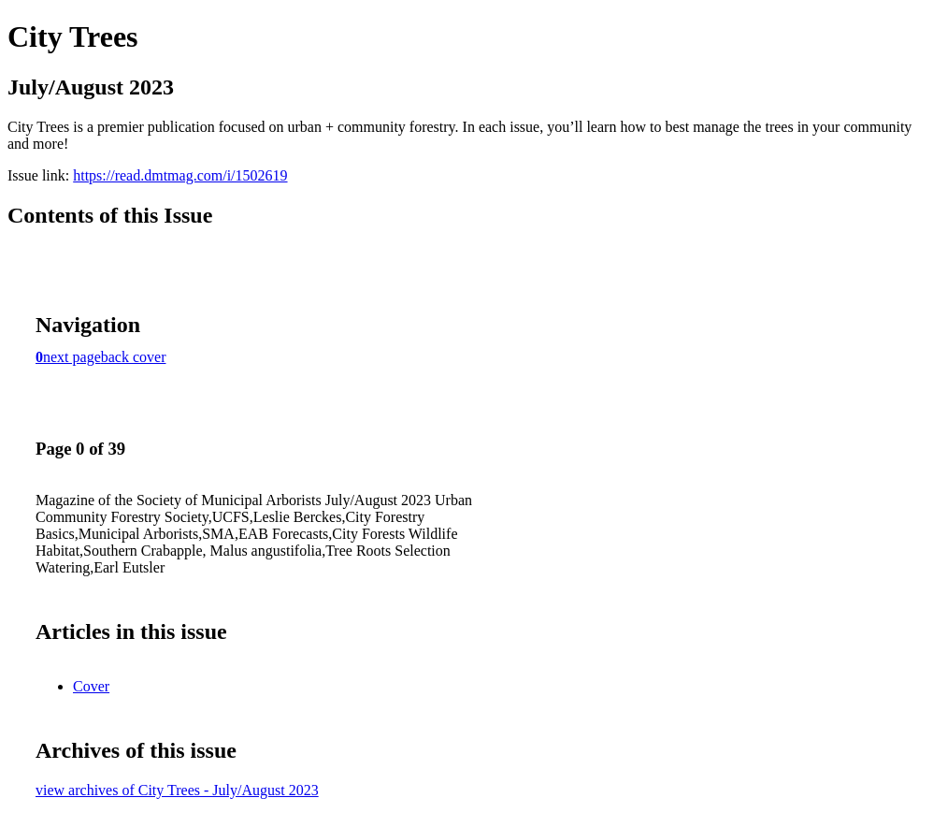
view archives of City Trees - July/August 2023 (177, 790)
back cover (133, 357)
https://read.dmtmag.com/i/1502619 (180, 175)
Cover (91, 686)
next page (72, 357)
